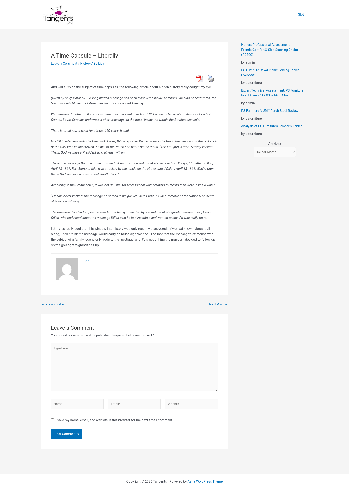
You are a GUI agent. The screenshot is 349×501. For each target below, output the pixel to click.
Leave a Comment (64, 64)
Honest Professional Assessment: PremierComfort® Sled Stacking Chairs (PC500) (270, 50)
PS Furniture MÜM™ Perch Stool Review (270, 111)
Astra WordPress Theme (205, 481)
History (86, 64)
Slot (302, 14)
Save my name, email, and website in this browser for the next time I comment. (115, 421)
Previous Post (53, 304)
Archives (274, 144)
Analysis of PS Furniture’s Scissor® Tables (272, 126)
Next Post (218, 304)
